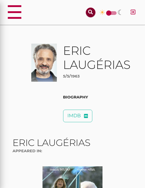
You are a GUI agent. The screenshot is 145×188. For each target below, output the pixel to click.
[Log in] (133, 12)
